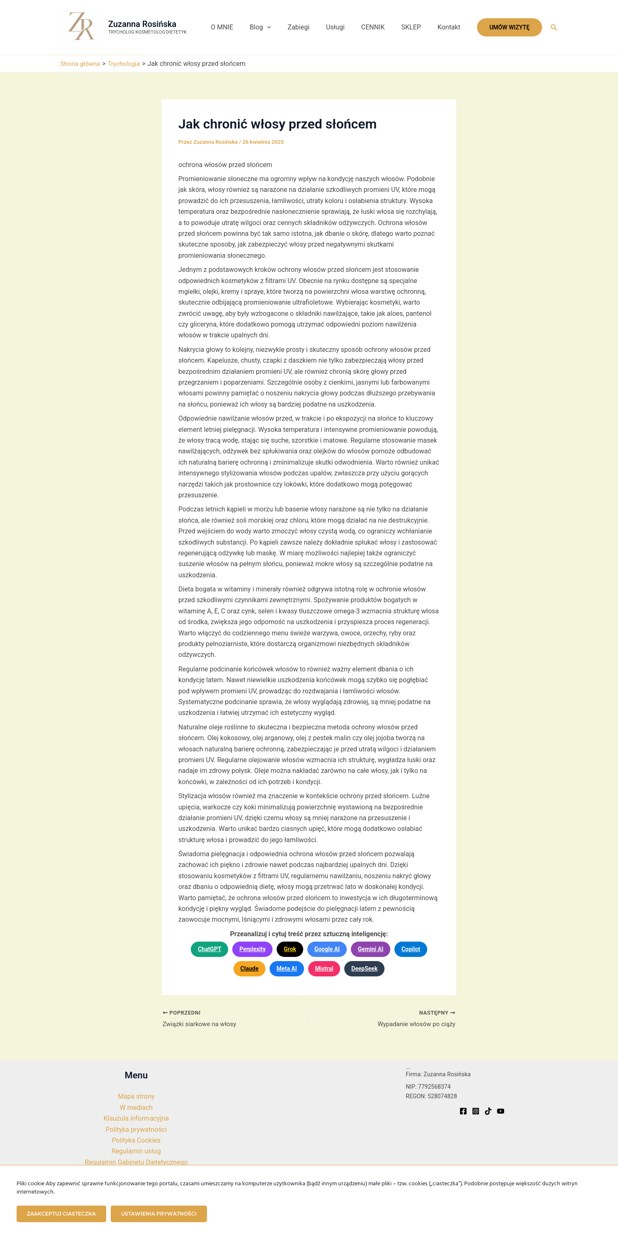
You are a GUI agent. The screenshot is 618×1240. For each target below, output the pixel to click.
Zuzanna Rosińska (142, 24)
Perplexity (252, 949)
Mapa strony (136, 1097)
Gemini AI (370, 949)
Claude (250, 968)
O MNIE (243, 27)
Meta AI (287, 968)
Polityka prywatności (136, 1129)
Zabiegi (314, 27)
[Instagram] (475, 1111)
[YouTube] (500, 1111)
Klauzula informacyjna (136, 1119)
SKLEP (416, 27)
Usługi (347, 27)
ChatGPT (209, 949)
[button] (285, 27)
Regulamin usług (136, 1151)
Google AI (327, 949)
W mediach (136, 1108)
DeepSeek (364, 968)
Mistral (324, 968)
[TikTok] (488, 1111)
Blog (279, 27)
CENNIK (381, 27)
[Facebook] (463, 1111)
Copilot (410, 949)
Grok (290, 949)
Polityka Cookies (136, 1140)
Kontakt (450, 27)
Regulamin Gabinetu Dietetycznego (136, 1162)
